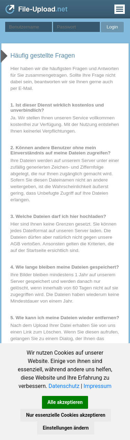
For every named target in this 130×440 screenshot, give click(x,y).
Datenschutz (64, 386)
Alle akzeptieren (65, 402)
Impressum (98, 386)
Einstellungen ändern (66, 428)
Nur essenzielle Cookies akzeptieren (65, 415)
